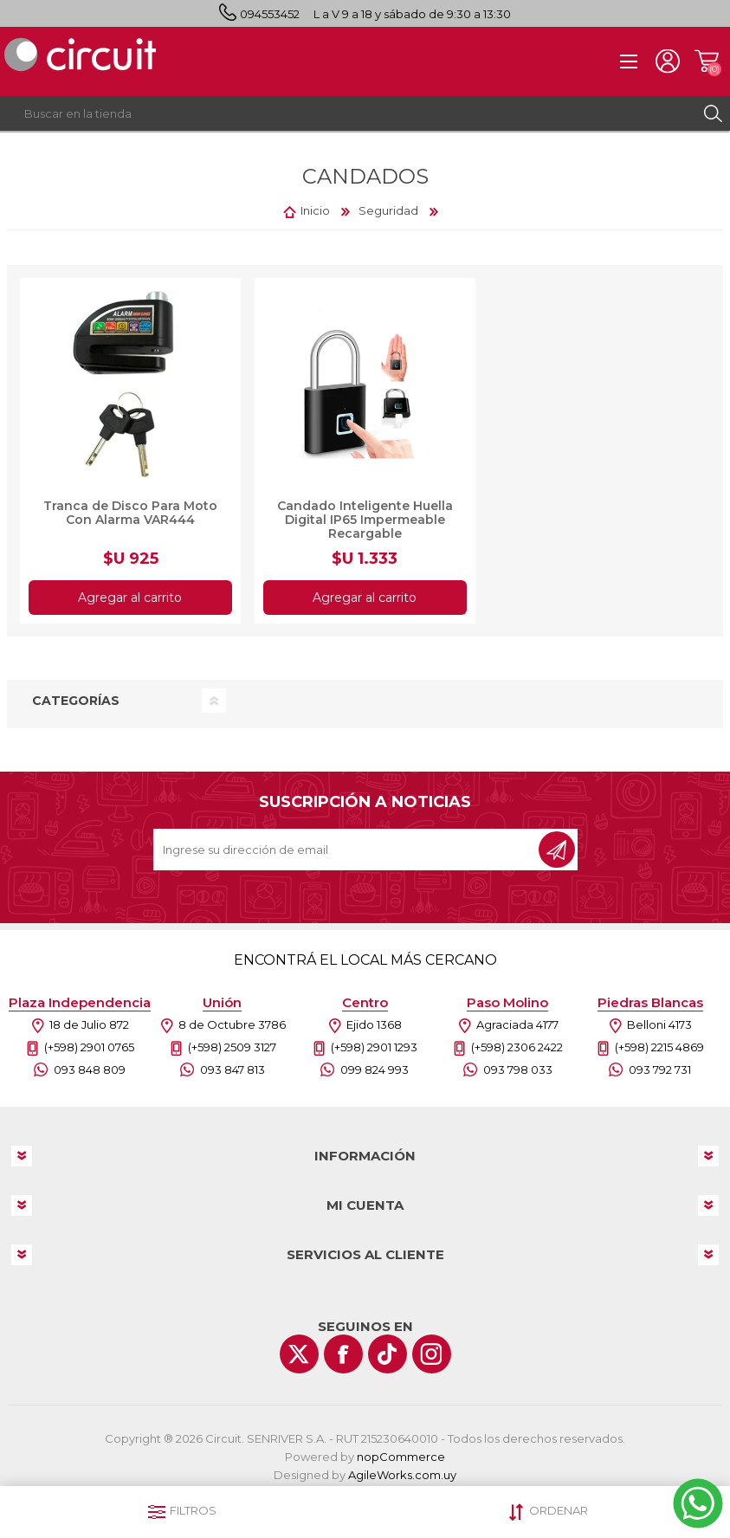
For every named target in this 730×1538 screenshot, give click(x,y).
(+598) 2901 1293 (374, 1047)
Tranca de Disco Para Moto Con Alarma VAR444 (130, 513)
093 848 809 (90, 1069)
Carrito (706, 61)
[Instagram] (431, 1353)
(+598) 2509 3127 (232, 1047)
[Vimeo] (387, 1353)
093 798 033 (517, 1069)
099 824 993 (374, 1069)
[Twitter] (299, 1353)
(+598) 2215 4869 (659, 1047)
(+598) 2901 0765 (89, 1047)
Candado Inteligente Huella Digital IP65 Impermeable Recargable (365, 519)
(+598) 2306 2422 (517, 1047)
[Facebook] (343, 1353)
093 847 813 (232, 1069)
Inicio (315, 210)
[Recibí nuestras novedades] (347, 849)
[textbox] (347, 113)
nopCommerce (401, 1457)
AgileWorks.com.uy (402, 1475)
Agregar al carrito (131, 597)
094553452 (270, 14)
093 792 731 (660, 1069)
